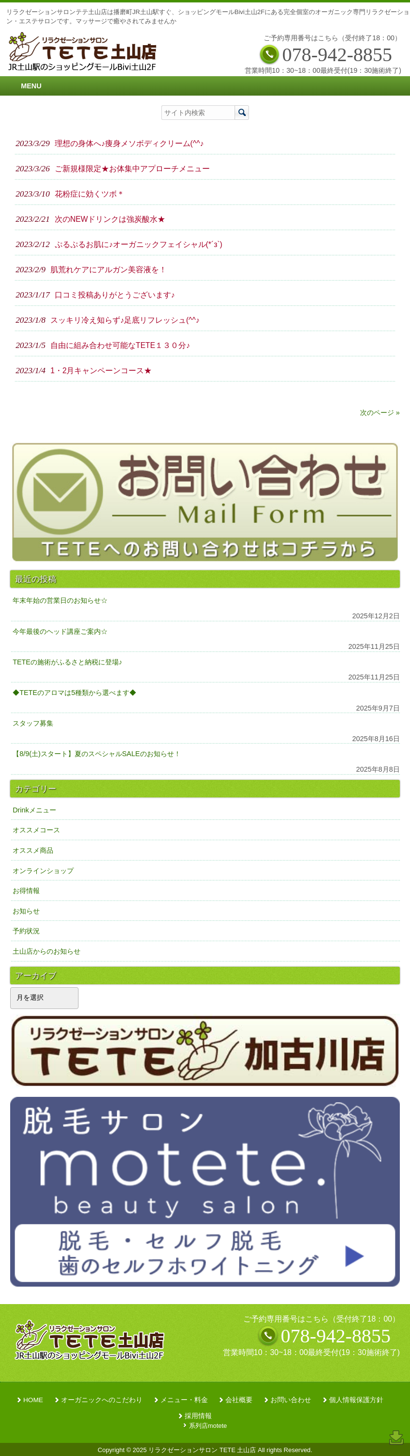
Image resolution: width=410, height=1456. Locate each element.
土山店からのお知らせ (46, 951)
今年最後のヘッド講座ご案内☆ (60, 631)
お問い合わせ (290, 1400)
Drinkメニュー (34, 810)
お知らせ (26, 911)
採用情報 (198, 1416)
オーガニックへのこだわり (101, 1400)
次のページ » (380, 412)
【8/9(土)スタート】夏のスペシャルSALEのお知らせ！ (96, 754)
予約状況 (26, 931)
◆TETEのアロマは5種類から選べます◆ (74, 692)
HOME (33, 1400)
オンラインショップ (43, 871)
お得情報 (26, 890)
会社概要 (238, 1400)
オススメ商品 (33, 850)
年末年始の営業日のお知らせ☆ (60, 600)
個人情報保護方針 (356, 1400)
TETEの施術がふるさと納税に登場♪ (67, 662)
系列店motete (208, 1425)
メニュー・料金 (184, 1400)
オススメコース (36, 830)
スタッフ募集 (33, 723)
